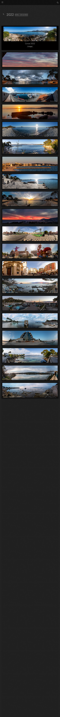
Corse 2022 (30, 43)
